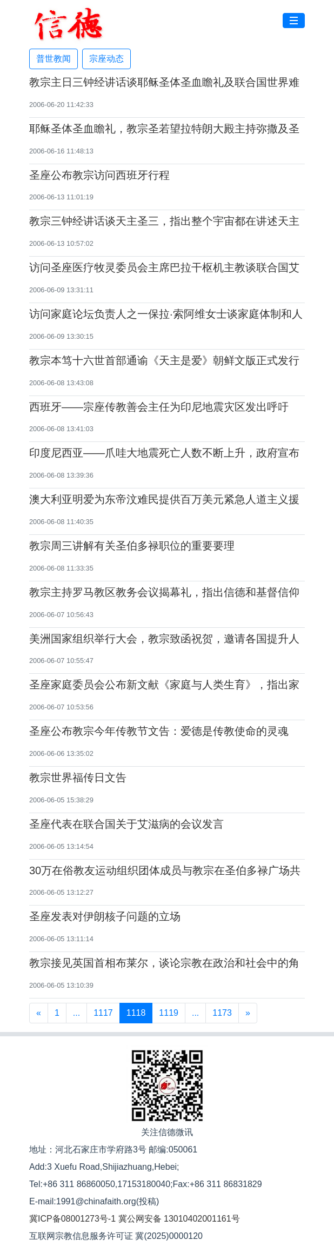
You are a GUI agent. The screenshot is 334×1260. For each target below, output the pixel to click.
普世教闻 (53, 58)
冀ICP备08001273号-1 (72, 1218)
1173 (222, 1012)
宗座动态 (106, 58)
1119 (168, 1012)
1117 (103, 1012)
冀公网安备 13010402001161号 (179, 1218)
